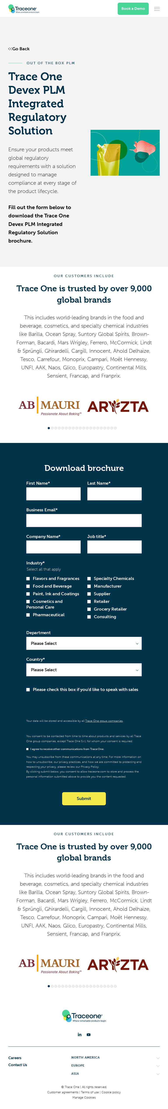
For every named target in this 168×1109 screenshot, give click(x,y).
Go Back (21, 48)
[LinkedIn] (80, 1035)
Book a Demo (133, 8)
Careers (14, 1058)
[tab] (49, 428)
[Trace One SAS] (23, 8)
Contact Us (17, 1065)
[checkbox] (84, 598)
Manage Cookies (84, 1097)
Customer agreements (63, 1092)
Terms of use (90, 1092)
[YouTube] (89, 1035)
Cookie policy (111, 1092)
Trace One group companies (104, 720)
